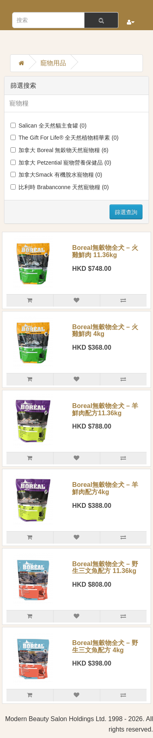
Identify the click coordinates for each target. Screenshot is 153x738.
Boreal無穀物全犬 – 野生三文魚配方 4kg (105, 646)
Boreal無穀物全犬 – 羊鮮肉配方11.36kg (105, 409)
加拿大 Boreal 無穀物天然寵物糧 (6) (59, 150)
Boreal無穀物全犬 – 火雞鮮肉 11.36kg (105, 251)
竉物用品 (53, 63)
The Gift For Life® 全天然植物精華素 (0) (64, 137)
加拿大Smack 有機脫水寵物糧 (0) (56, 174)
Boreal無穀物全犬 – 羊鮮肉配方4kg (105, 488)
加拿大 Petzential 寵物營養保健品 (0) (60, 162)
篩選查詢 (126, 212)
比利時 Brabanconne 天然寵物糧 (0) (59, 187)
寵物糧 (19, 103)
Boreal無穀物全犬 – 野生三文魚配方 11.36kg (105, 568)
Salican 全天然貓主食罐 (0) (48, 125)
